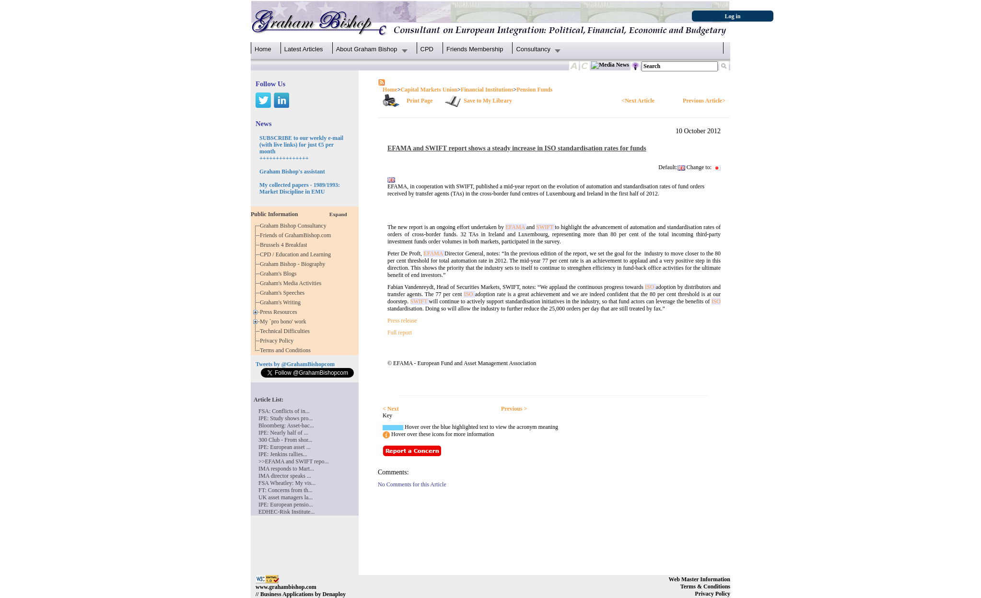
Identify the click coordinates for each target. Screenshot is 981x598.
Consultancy (533, 49)
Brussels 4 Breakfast (285, 245)
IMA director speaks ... (284, 475)
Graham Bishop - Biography (294, 264)
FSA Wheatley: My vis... (286, 483)
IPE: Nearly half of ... (283, 432)
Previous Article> (704, 100)
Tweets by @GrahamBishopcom (295, 364)
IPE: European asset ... (284, 447)
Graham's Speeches (283, 292)
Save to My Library (488, 100)
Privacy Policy (278, 340)
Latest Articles (303, 49)
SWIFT (545, 227)
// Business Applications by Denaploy (301, 594)
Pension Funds (534, 89)
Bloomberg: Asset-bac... (286, 425)
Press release (402, 320)
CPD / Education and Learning (297, 254)
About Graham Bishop (366, 49)
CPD (426, 49)
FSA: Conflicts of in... (284, 411)
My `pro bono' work (284, 321)
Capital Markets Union (428, 89)
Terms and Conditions (287, 350)
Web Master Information (699, 579)
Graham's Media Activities (292, 283)
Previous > (514, 408)
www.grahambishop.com (286, 587)
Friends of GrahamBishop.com (297, 235)
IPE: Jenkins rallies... (282, 454)
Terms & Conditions (705, 586)
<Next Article (637, 100)
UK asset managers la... (285, 497)
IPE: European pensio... (285, 504)
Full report (399, 332)
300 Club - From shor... (285, 440)
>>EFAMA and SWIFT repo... (293, 461)
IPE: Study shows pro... (285, 418)
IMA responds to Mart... (286, 468)
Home (263, 49)
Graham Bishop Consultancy (294, 225)
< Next (391, 408)
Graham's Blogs (280, 273)
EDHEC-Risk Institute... (286, 511)
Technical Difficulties (286, 331)
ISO (650, 287)
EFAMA (515, 227)
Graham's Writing (282, 302)
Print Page (419, 100)
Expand (338, 214)
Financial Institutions (487, 89)
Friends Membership (474, 49)
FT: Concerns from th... (285, 490)
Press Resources (280, 312)
